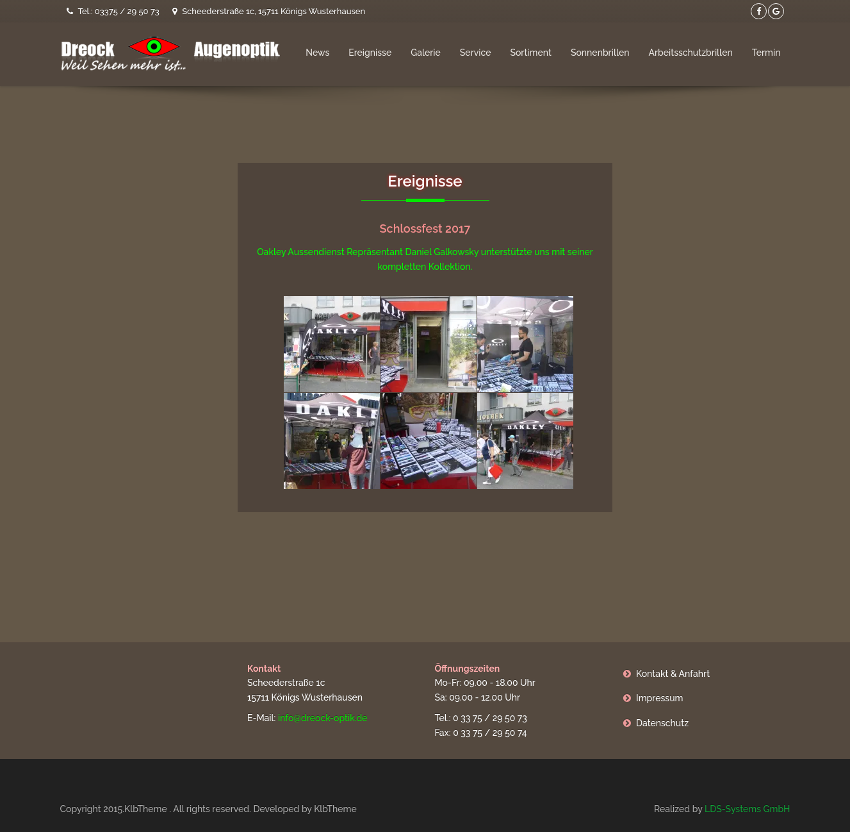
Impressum (659, 698)
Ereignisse (369, 52)
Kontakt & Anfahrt (673, 674)
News (317, 52)
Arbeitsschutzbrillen (690, 52)
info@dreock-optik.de (323, 718)
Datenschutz (662, 723)
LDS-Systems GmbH (747, 809)
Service (475, 52)
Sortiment (530, 52)
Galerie (426, 52)
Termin (766, 52)
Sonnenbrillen (600, 52)
